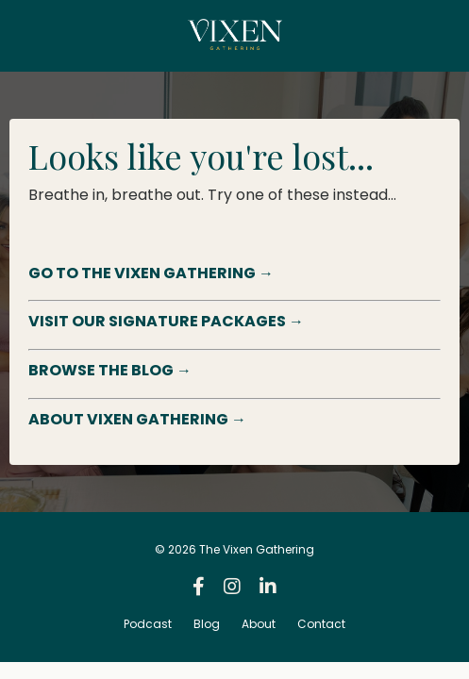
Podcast (148, 624)
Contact (321, 624)
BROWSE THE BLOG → (110, 370)
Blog (206, 624)
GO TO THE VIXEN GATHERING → (151, 273)
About (259, 624)
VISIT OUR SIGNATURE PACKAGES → (166, 321)
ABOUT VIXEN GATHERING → (137, 419)
